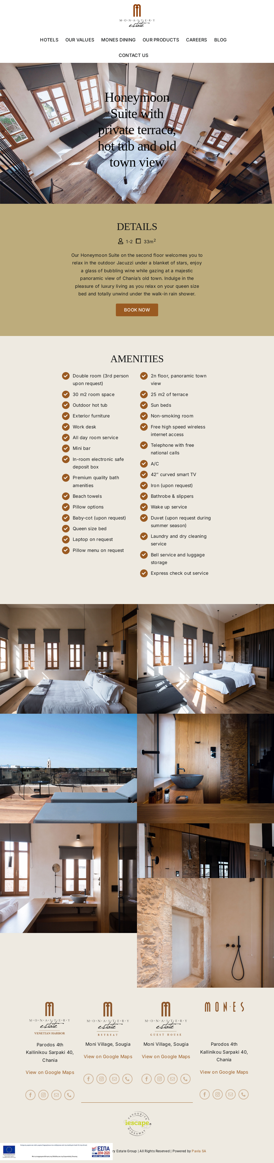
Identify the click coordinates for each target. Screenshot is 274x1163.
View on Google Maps (50, 1072)
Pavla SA (199, 1151)
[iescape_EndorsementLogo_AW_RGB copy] (137, 1105)
